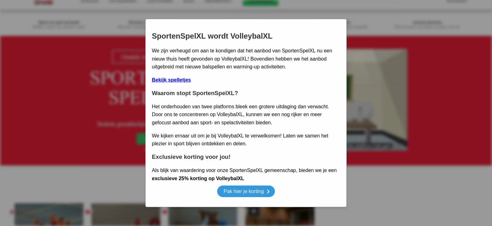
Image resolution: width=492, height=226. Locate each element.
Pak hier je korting (246, 192)
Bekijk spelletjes (171, 80)
